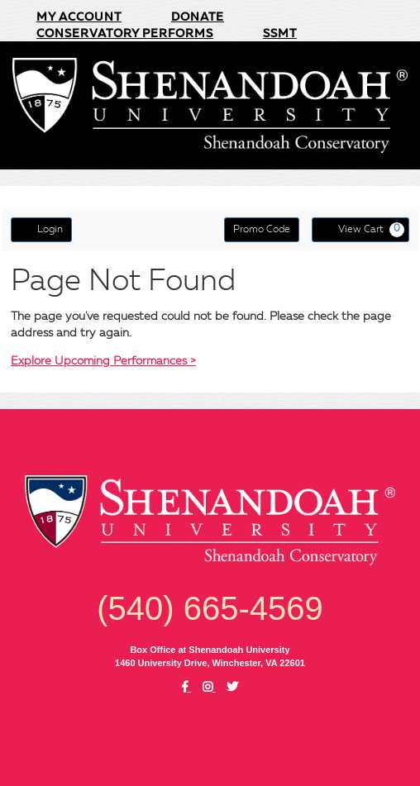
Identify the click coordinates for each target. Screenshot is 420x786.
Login (41, 229)
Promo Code (261, 230)
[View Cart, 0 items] (360, 229)
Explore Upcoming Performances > (103, 361)
